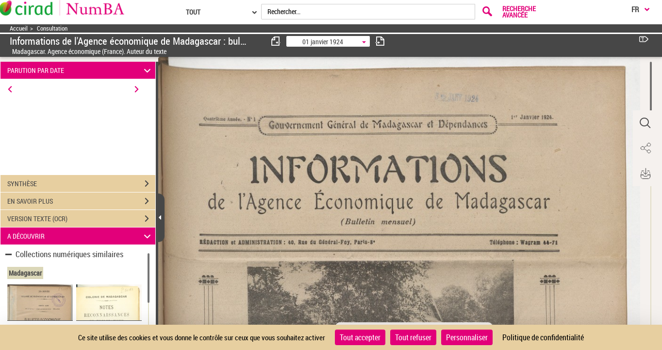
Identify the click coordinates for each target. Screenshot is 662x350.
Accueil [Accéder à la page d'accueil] (19, 28)
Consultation (52, 28)
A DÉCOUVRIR (80, 236)
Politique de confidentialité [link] (543, 337)
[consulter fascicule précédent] (276, 41)
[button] (645, 123)
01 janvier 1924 (322, 41)
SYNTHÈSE (81, 184)
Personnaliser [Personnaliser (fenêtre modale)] (467, 337)
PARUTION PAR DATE (80, 70)
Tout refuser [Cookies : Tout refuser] (413, 337)
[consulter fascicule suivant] (380, 41)
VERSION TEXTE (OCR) (81, 219)
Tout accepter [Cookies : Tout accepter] (360, 337)
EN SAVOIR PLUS (81, 201)
